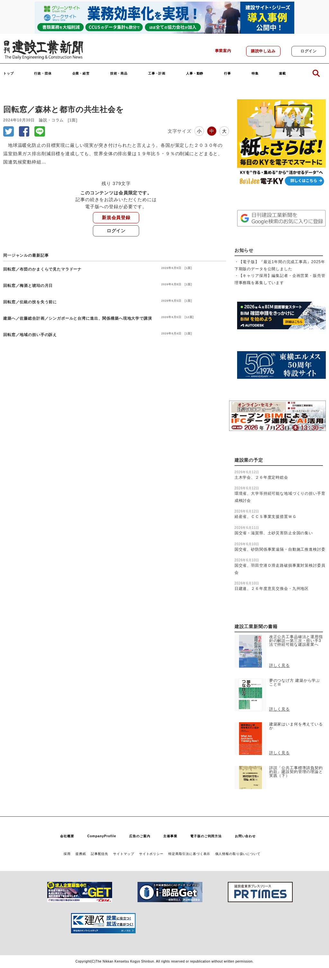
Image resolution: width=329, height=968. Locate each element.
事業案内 (223, 51)
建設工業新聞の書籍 (256, 626)
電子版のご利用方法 (206, 836)
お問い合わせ (245, 836)
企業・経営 (81, 73)
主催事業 (170, 836)
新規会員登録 (116, 217)
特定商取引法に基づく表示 (189, 854)
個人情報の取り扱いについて (238, 854)
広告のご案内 (139, 836)
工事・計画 (156, 73)
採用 (67, 854)
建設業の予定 (249, 460)
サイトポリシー (151, 854)
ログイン (308, 51)
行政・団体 (42, 73)
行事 (227, 73)
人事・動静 (194, 73)
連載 (282, 73)
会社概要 (67, 836)
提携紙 (81, 854)
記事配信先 (99, 854)
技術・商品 (119, 73)
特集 (255, 73)
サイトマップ (123, 854)
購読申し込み (263, 51)
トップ (8, 73)
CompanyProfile (101, 836)
